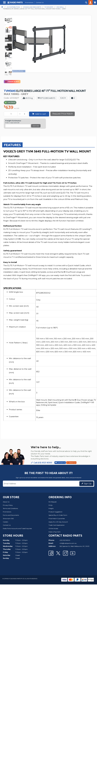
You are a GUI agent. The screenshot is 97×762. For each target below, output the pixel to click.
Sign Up (87, 483)
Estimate (36, 126)
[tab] (12, 144)
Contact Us (61, 462)
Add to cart (40, 114)
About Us (72, 462)
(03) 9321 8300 (65, 540)
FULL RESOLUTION (15, 71)
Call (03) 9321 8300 (43, 463)
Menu (5, 3)
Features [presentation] (12, 145)
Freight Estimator (13, 121)
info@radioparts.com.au (68, 543)
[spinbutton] (11, 114)
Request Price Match (62, 114)
